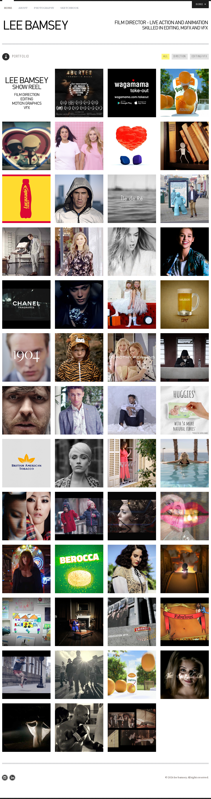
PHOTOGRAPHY (44, 7)
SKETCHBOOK (69, 7)
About (22, 7)
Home (8, 7)
